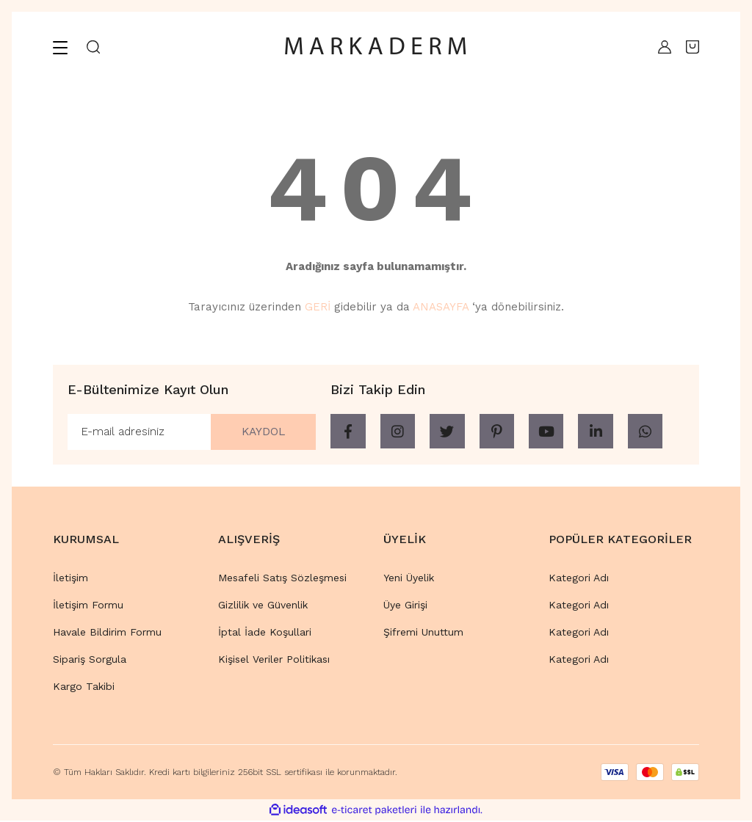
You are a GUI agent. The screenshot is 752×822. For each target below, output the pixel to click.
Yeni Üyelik (408, 578)
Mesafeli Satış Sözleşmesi (282, 578)
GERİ (317, 306)
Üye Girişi (405, 605)
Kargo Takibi (84, 687)
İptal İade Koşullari (264, 633)
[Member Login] (661, 47)
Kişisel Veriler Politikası (274, 660)
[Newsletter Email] (192, 432)
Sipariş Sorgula (89, 660)
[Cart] (692, 47)
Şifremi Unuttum (423, 633)
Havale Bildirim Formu (107, 633)
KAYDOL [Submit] (260, 432)
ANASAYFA (441, 306)
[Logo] (376, 47)
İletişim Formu (88, 605)
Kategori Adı (579, 578)
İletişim (70, 578)
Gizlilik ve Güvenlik (263, 605)
